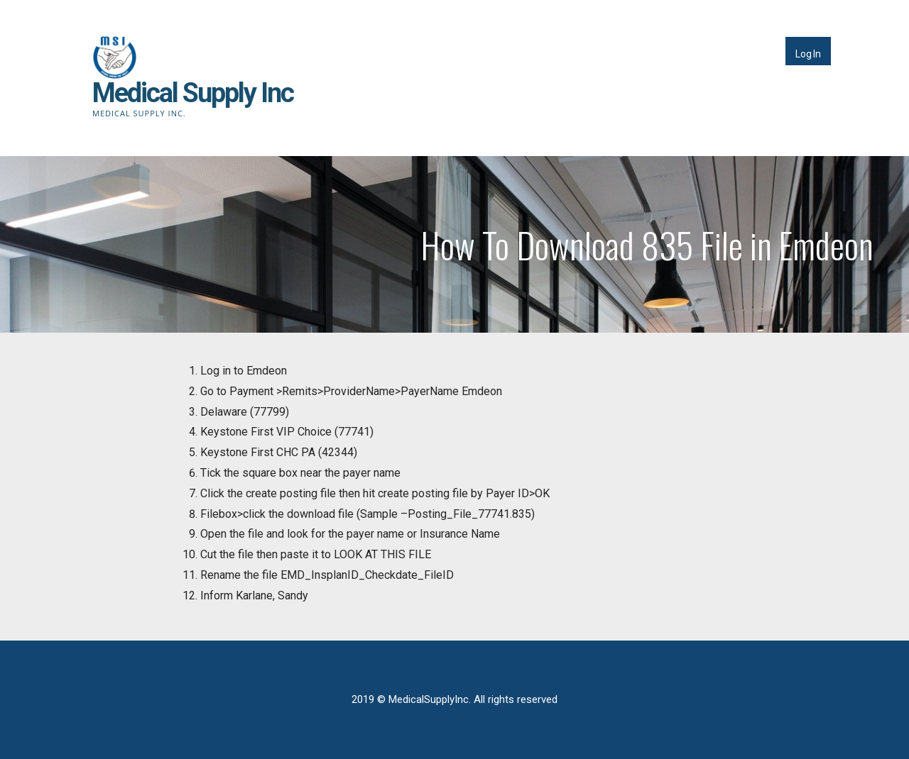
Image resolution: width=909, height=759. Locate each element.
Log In (808, 54)
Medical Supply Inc (192, 93)
